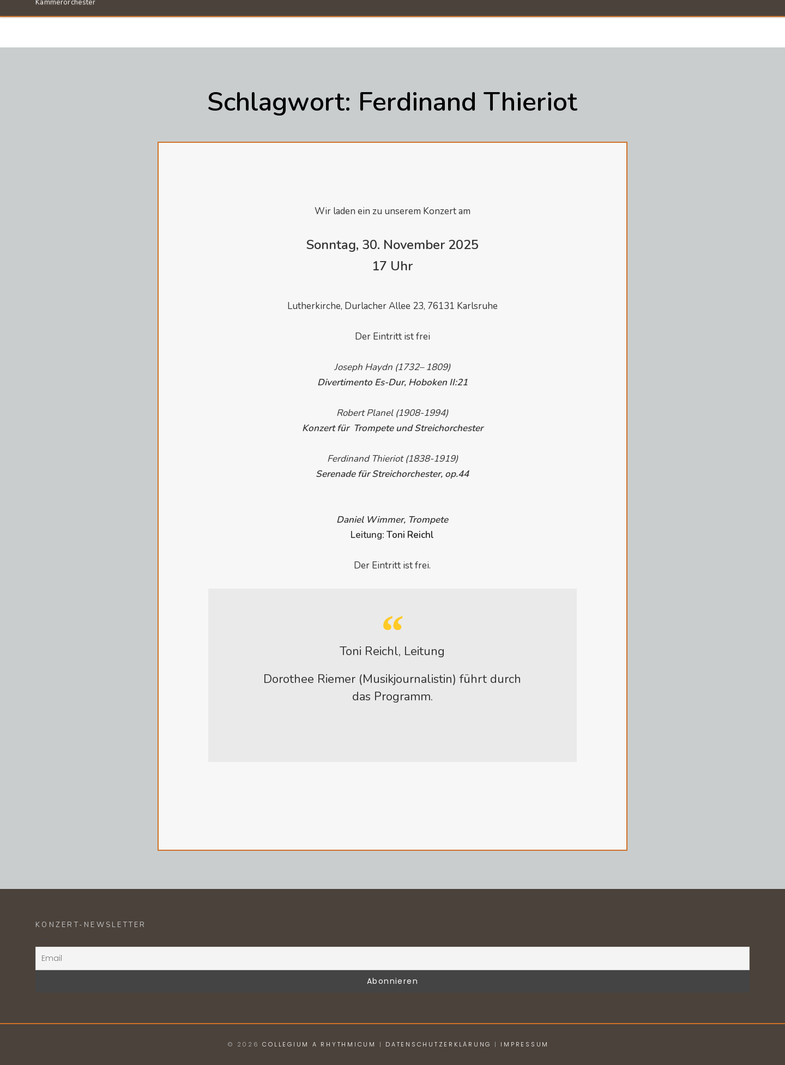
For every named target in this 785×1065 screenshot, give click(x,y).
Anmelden (695, 23)
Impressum (524, 1044)
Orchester (467, 23)
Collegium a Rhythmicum (152, 18)
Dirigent (545, 23)
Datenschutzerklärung (438, 1044)
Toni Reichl (410, 535)
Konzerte (619, 23)
